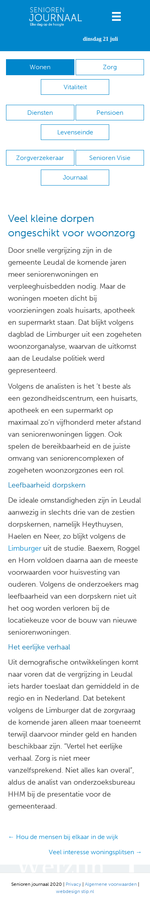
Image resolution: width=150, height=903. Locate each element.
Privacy (73, 884)
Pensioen (109, 112)
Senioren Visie (109, 158)
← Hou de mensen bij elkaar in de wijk (63, 837)
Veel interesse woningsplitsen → (95, 852)
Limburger (24, 548)
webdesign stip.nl (75, 891)
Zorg (110, 67)
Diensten (40, 112)
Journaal (75, 177)
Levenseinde (75, 132)
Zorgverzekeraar (40, 158)
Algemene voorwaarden (111, 884)
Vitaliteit (75, 87)
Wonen (40, 67)
